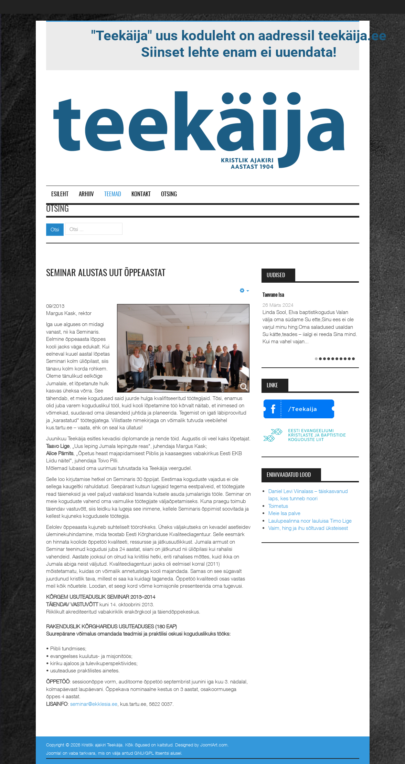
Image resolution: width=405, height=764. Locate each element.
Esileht (59, 194)
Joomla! (53, 753)
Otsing (169, 194)
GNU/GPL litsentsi (151, 753)
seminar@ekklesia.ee (93, 704)
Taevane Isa (273, 295)
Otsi (55, 229)
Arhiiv (86, 194)
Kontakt (141, 194)
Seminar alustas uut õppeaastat (105, 273)
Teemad (112, 194)
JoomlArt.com (213, 744)
